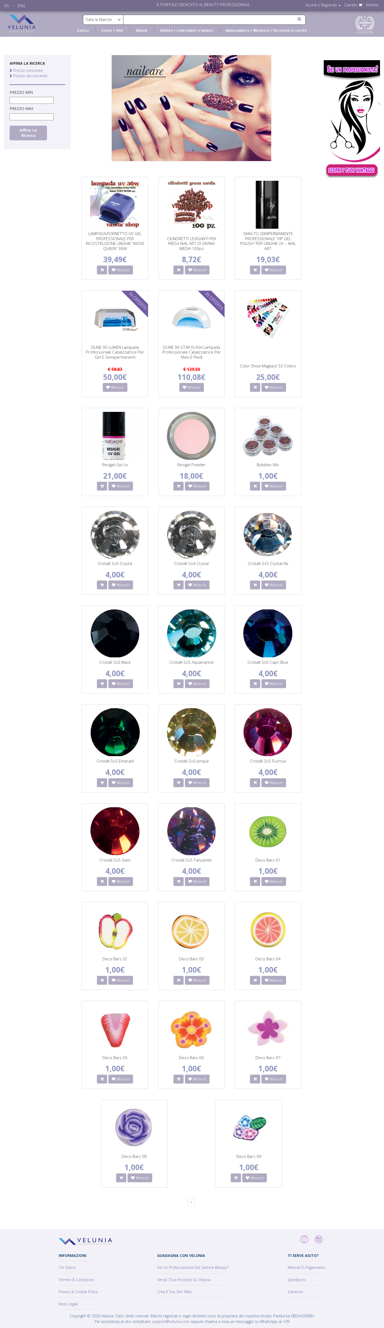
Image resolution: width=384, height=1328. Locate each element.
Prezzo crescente (26, 70)
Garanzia (295, 1291)
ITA (6, 5)
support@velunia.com (171, 1321)
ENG (21, 5)
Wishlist (372, 4)
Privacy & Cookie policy (78, 1291)
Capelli (83, 30)
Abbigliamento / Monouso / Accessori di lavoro (266, 30)
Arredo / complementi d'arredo (186, 30)
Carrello (353, 4)
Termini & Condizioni (76, 1279)
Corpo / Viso (112, 30)
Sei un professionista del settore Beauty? (192, 1267)
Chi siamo (67, 1267)
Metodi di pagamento (306, 1267)
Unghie (141, 30)
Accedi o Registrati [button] (323, 4)
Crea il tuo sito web (174, 1291)
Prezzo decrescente (28, 75)
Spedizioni (297, 1279)
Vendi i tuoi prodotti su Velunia (184, 1279)
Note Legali (68, 1303)
